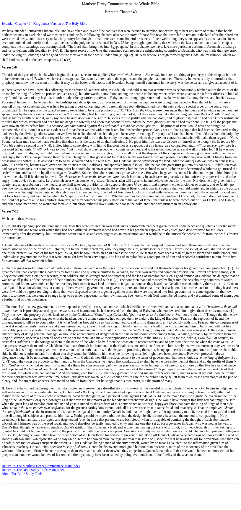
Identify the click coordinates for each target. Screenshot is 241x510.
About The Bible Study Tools (22, 474)
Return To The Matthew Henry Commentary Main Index (41, 466)
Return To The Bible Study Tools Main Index (33, 470)
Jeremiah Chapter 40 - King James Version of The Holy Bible (44, 23)
